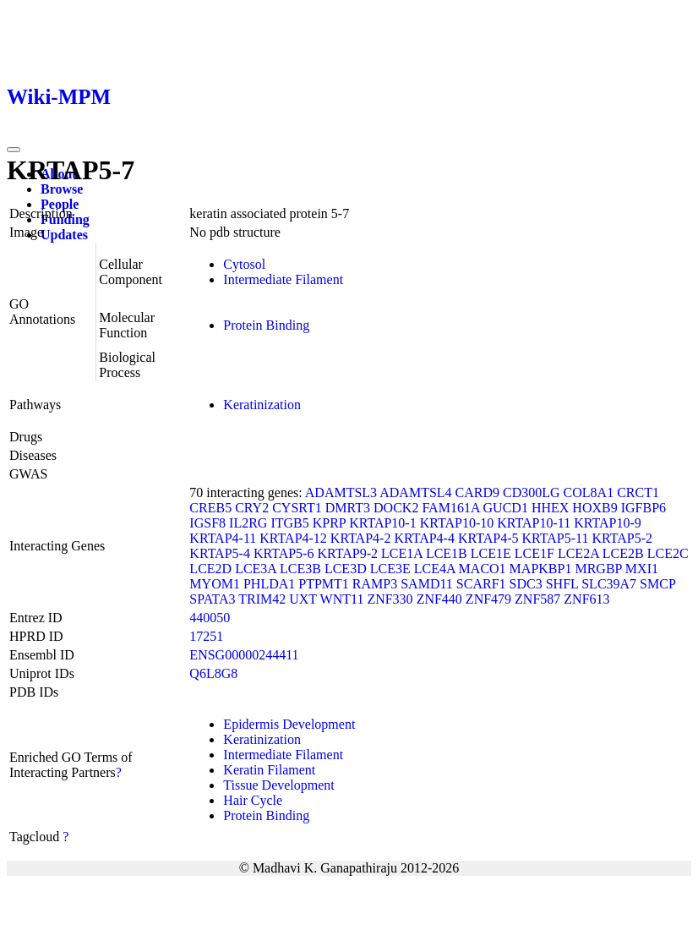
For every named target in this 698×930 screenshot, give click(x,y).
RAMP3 (374, 584)
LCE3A (255, 568)
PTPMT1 (323, 584)
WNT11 (342, 599)
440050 (209, 617)
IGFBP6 (643, 508)
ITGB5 (289, 523)
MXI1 (641, 568)
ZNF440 (439, 599)
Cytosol (244, 264)
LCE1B (446, 553)
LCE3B (300, 568)
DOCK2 (396, 508)
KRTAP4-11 (222, 538)
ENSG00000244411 (243, 655)
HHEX (550, 508)
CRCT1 (638, 492)
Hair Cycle (252, 800)
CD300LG (531, 492)
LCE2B (623, 553)
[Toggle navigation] (13, 149)
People (60, 204)
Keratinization (262, 404)
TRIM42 (262, 599)
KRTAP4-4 (424, 538)
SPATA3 (212, 599)
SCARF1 (481, 584)
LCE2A (578, 553)
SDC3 (526, 584)
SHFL (562, 584)
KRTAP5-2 (622, 538)
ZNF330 (389, 599)
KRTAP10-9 (607, 523)
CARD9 (477, 492)
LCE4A (434, 568)
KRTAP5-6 (284, 553)
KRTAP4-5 (488, 538)
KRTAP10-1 (383, 523)
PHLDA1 (269, 584)
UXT (303, 599)
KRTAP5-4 (219, 553)
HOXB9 (594, 508)
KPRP (329, 523)
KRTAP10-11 (533, 523)
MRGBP (598, 568)
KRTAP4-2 (360, 538)
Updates (64, 234)
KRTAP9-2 (347, 553)
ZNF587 (537, 599)
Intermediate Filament (283, 279)
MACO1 (482, 568)
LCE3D (345, 568)
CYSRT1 (297, 508)
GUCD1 (505, 508)
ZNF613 (586, 599)
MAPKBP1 (541, 568)
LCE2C (668, 553)
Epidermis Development (289, 724)
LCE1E (491, 553)
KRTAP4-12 (293, 538)
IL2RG (248, 523)
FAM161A (450, 508)
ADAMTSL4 (415, 492)
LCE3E (390, 568)
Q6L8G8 (213, 673)
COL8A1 (589, 492)
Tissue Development (278, 785)
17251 (206, 636)
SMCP (657, 584)
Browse (62, 189)
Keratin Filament (269, 770)
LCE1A (402, 553)
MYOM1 (214, 584)
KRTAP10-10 (457, 523)
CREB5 (210, 508)
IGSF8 (207, 523)
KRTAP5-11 (555, 538)
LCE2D (210, 568)
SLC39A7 (608, 584)
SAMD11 (427, 584)
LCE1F (534, 553)
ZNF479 (488, 599)
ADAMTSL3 (341, 492)
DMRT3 (347, 508)
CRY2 (252, 508)
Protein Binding (266, 325)
